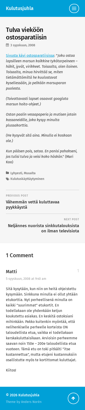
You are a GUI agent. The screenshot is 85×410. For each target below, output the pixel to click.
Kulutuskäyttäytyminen (27, 179)
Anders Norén (31, 402)
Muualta (30, 173)
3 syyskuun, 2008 (22, 45)
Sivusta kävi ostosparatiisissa (30, 55)
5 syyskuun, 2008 (26, 279)
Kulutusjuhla (20, 8)
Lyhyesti (16, 173)
